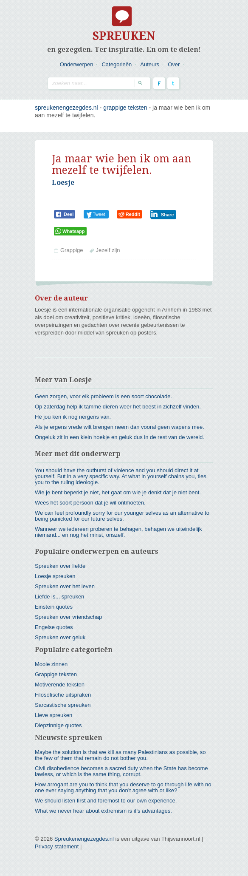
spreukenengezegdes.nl (66, 107)
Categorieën (116, 64)
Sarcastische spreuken (63, 705)
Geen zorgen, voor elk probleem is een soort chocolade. (103, 396)
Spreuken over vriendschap (68, 617)
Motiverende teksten (60, 684)
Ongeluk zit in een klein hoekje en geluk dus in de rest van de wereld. (119, 437)
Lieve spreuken (53, 715)
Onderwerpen (76, 64)
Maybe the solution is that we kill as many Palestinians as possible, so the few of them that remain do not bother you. (120, 755)
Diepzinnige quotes (58, 725)
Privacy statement (57, 846)
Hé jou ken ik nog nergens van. (73, 417)
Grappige (71, 250)
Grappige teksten (125, 107)
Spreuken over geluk (60, 637)
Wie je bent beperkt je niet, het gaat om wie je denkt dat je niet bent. (118, 492)
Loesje (63, 183)
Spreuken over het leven (65, 586)
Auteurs (149, 64)
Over (174, 64)
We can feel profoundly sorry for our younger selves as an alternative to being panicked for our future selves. (122, 516)
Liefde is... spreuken (59, 596)
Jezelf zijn (108, 250)
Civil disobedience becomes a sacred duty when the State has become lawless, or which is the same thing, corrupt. (121, 771)
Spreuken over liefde (60, 566)
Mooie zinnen (51, 664)
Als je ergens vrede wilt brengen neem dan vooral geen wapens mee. (119, 427)
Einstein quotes (54, 607)
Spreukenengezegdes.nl (84, 839)
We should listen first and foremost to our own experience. (106, 800)
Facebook (159, 83)
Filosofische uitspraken (63, 695)
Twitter (173, 83)
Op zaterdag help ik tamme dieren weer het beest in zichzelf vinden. (118, 406)
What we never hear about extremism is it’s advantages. (103, 811)
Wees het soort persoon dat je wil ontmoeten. (90, 502)
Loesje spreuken (55, 576)
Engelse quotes (54, 627)
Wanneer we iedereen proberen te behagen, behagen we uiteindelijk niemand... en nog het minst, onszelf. (118, 532)
